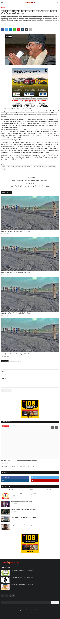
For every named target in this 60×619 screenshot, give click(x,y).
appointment (52, 166)
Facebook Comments (15, 361)
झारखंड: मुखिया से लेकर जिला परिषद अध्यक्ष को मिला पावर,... (22, 570)
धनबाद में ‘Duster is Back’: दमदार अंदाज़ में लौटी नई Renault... (24, 517)
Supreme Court (10, 166)
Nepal (3, 166)
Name (2, 365)
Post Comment (6, 390)
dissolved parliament (26, 166)
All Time (49, 489)
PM (46, 166)
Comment (4, 378)
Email (2, 371)
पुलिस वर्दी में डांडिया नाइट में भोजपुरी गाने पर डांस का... (22, 501)
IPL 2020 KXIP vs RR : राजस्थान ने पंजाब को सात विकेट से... (19, 461)
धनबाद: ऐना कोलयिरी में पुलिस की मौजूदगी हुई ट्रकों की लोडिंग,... (16, 231)
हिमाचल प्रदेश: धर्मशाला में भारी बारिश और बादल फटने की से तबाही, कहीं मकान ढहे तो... (30, 186)
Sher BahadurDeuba (38, 166)
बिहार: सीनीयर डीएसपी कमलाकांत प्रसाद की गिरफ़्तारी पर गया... (22, 584)
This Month (30, 489)
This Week (10, 489)
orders (3, 169)
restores (18, 166)
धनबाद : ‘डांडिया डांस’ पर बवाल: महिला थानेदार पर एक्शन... (23, 525)
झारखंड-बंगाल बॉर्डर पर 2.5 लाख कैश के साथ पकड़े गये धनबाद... (24, 509)
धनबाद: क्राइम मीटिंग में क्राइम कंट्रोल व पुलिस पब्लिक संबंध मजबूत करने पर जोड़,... (30, 180)
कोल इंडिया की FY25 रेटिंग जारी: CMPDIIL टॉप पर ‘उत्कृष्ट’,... (22, 577)
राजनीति (3, 7)
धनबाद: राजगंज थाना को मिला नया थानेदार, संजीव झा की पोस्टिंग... (24, 494)
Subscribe (55, 603)
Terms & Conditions (29, 613)
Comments (5, 361)
